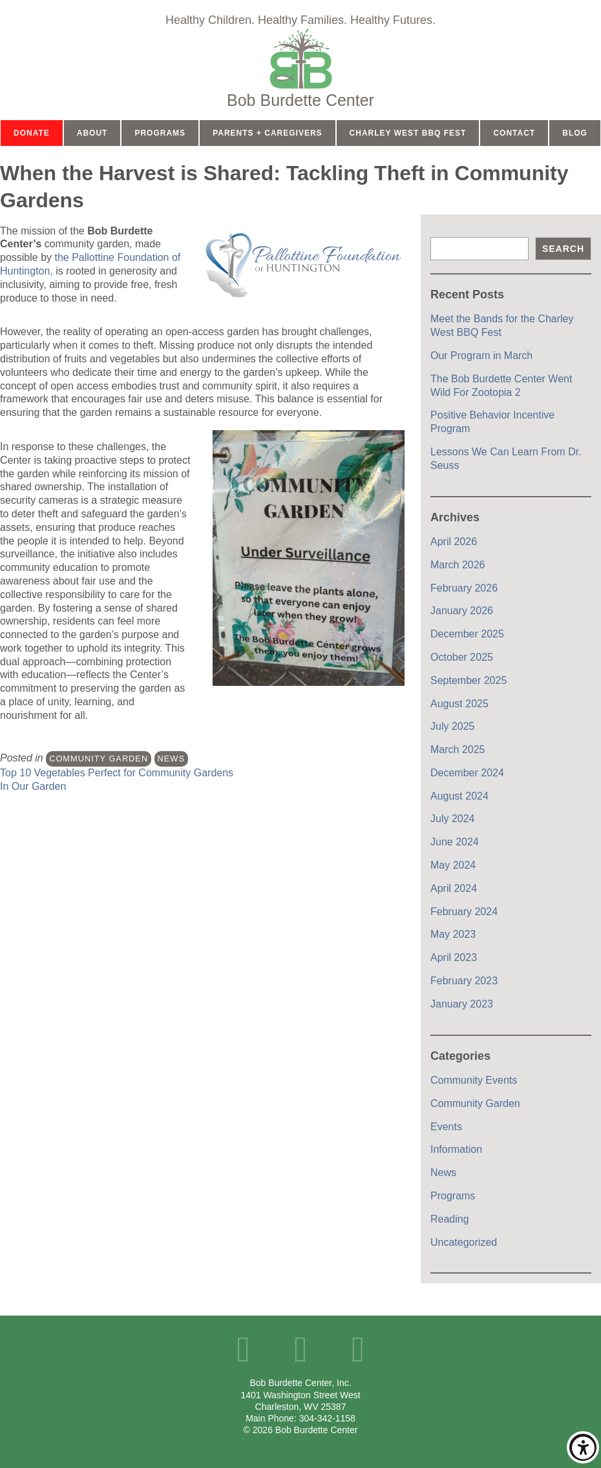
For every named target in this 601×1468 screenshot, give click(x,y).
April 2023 (453, 957)
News (171, 758)
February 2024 (464, 911)
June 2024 (454, 841)
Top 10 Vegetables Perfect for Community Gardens (116, 772)
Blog (574, 133)
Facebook (243, 1349)
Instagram (357, 1349)
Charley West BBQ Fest (408, 133)
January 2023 (461, 1003)
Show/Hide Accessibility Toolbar (583, 1447)
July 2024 (452, 818)
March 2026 (457, 564)
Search (563, 248)
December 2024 (467, 772)
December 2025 (467, 633)
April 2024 (453, 888)
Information (456, 1149)
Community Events (473, 1080)
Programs (159, 133)
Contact (514, 133)
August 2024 (459, 796)
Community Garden (98, 758)
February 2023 (464, 980)
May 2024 (453, 865)
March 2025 (457, 749)
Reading (449, 1219)
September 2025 (468, 680)
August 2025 (459, 703)
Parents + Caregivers (267, 133)
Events (446, 1126)
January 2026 (461, 610)
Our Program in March (481, 355)
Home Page (300, 68)
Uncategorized (463, 1242)
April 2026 (453, 541)
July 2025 (452, 726)
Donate (32, 133)
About (92, 133)
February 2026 (464, 588)
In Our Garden (33, 786)
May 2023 (453, 934)
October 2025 (461, 657)
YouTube (301, 1349)
